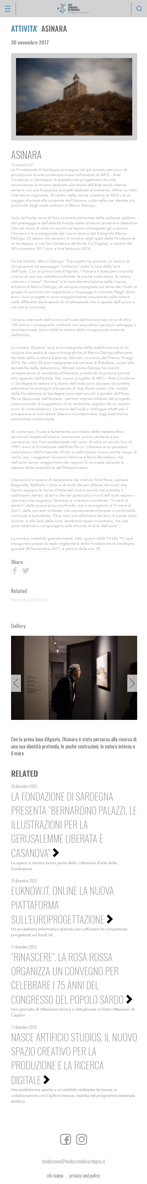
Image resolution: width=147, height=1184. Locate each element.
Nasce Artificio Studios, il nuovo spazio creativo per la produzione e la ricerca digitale (74, 1058)
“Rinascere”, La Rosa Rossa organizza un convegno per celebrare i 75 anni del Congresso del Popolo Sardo (67, 978)
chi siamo (55, 1175)
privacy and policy (84, 1175)
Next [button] (132, 683)
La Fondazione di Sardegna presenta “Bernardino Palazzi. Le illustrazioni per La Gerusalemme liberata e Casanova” (74, 824)
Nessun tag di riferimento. (29, 600)
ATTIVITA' (24, 28)
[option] (74, 678)
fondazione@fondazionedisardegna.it (73, 1161)
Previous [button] (16, 683)
